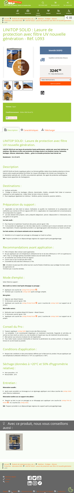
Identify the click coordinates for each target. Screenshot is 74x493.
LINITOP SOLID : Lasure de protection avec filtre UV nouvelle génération (48, 20)
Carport (15, 491)
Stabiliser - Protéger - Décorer (47, 19)
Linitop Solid (27, 292)
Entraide (48, 12)
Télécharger (48, 130)
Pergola (5, 491)
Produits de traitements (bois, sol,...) (23, 19)
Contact (6, 479)
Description (11, 130)
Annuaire (58, 12)
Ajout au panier (55, 83)
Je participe (69, 12)
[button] (69, 17)
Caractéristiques (29, 130)
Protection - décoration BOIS (13, 20)
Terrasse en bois (27, 491)
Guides (17, 12)
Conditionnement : (13, 112)
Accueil (6, 19)
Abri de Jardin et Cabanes (45, 491)
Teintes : (9, 107)
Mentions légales (9, 477)
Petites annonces (38, 13)
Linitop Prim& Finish (28, 303)
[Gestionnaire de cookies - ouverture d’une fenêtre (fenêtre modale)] (70, 489)
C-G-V (6, 482)
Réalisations (28, 12)
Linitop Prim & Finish (28, 290)
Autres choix (11, 118)
